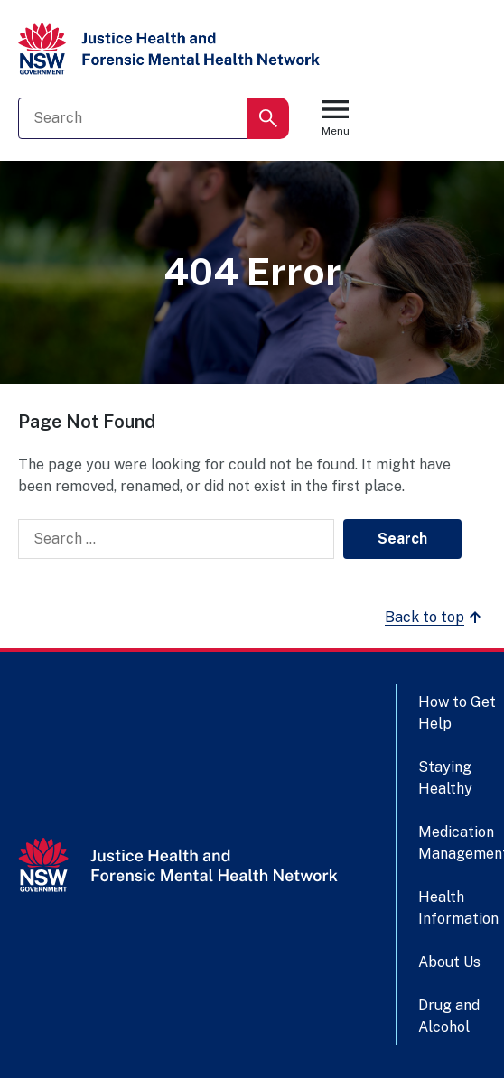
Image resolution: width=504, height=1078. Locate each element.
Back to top (435, 617)
